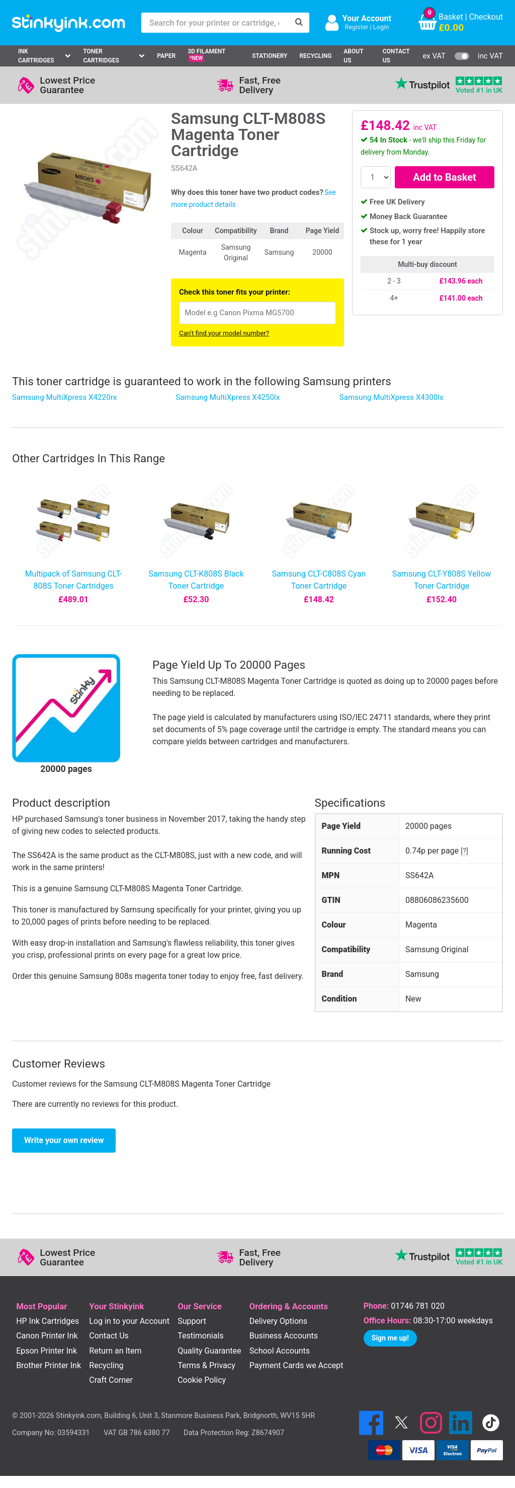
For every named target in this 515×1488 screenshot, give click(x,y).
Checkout (486, 17)
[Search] (299, 23)
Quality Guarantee (209, 1351)
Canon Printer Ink (47, 1335)
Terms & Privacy (206, 1365)
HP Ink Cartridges (47, 1321)
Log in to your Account (129, 1321)
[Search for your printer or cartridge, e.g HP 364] (215, 23)
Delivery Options (278, 1321)
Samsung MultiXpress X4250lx (228, 397)
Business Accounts (283, 1335)
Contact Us (396, 56)
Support (192, 1321)
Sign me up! (390, 1338)
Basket (451, 17)
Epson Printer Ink (46, 1351)
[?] (464, 851)
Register (356, 27)
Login (381, 27)
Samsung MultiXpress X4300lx (391, 397)
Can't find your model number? (224, 333)
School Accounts (279, 1351)
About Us (353, 56)
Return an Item (115, 1351)
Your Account (366, 18)
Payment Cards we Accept (296, 1365)
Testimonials (200, 1335)
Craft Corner (111, 1380)
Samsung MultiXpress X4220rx (64, 397)
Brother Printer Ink (48, 1365)
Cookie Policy (202, 1380)
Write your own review (64, 1140)
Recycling (315, 55)
